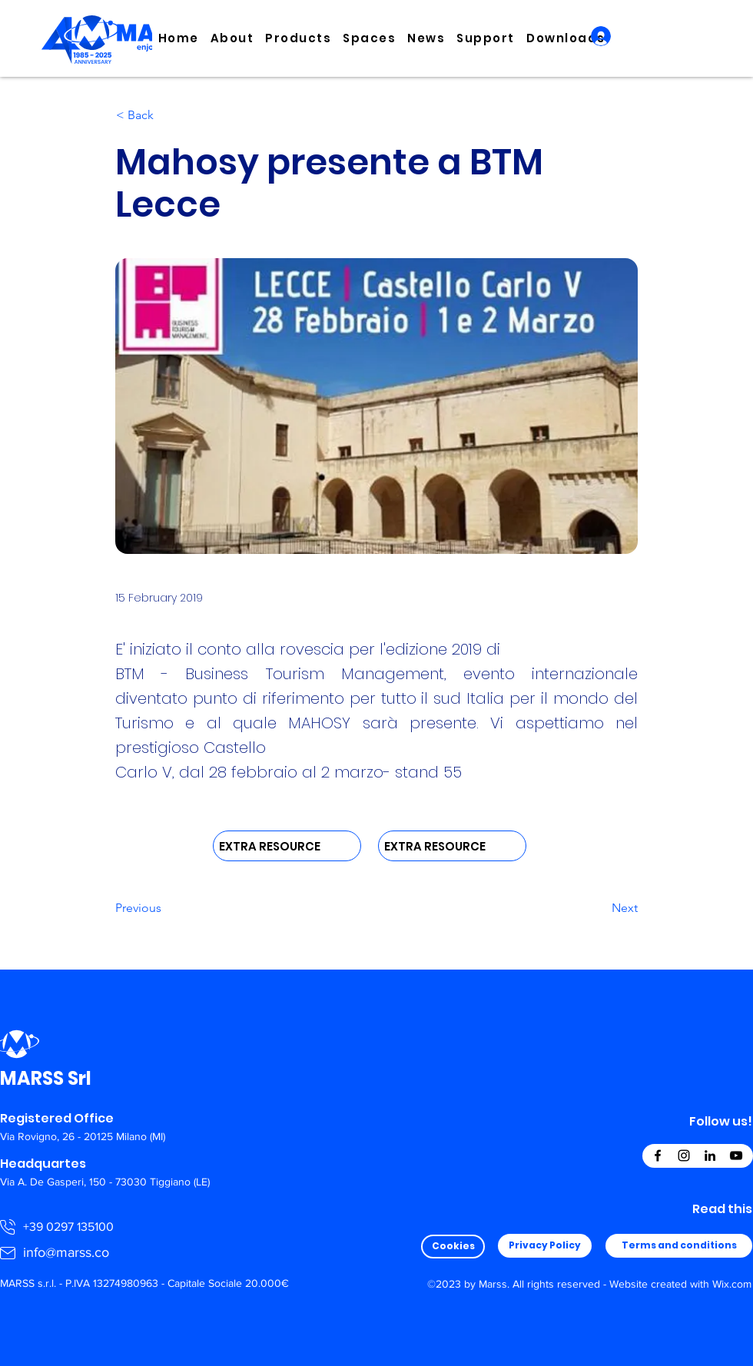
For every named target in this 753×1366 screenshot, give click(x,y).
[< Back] (166, 115)
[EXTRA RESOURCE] (287, 846)
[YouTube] (736, 1155)
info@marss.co (66, 1252)
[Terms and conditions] (678, 1246)
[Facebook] (657, 1155)
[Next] (599, 908)
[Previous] (166, 908)
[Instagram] (684, 1155)
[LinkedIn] (710, 1155)
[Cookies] (453, 1246)
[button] (232, 38)
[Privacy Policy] (545, 1246)
